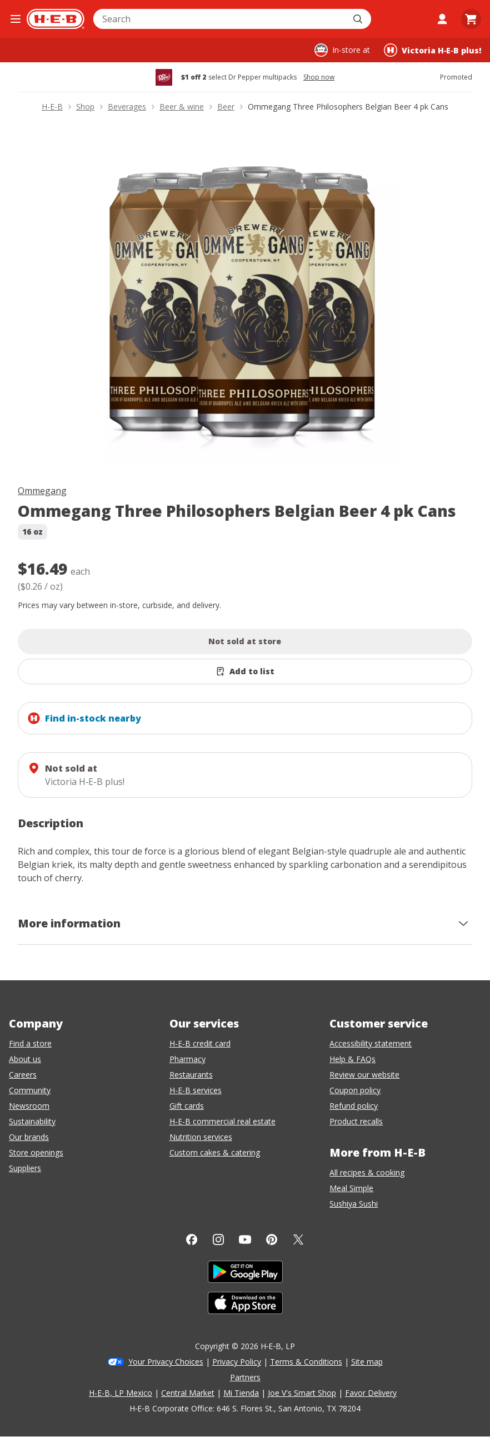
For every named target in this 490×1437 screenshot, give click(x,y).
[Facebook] (191, 1239)
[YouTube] (245, 1239)
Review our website (364, 1074)
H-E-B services (195, 1090)
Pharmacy (187, 1059)
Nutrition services (200, 1137)
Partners (245, 1377)
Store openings (36, 1152)
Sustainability (32, 1121)
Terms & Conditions (306, 1361)
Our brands (29, 1137)
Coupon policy (355, 1090)
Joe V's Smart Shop (302, 1392)
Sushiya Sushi (353, 1203)
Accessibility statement (370, 1043)
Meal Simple (351, 1188)
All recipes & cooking (366, 1172)
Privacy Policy (236, 1361)
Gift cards (186, 1105)
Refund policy (353, 1105)
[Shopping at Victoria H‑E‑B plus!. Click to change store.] (432, 50)
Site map (367, 1361)
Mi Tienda (241, 1392)
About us (25, 1059)
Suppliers (25, 1168)
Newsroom (29, 1105)
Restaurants (191, 1074)
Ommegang (42, 491)
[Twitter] (298, 1239)
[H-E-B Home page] (55, 19)
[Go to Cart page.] (471, 19)
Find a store (30, 1043)
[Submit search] (359, 19)
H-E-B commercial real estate (222, 1121)
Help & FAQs (352, 1059)
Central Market (187, 1392)
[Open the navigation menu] (15, 19)
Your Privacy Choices (165, 1361)
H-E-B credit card (200, 1043)
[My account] (442, 19)
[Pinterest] (271, 1239)
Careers (23, 1074)
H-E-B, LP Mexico (120, 1392)
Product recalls (356, 1121)
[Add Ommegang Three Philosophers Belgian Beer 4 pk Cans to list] (245, 671)
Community (30, 1090)
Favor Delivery (371, 1392)
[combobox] (220, 19)
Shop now (318, 77)
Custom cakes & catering (214, 1152)
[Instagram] (218, 1239)
